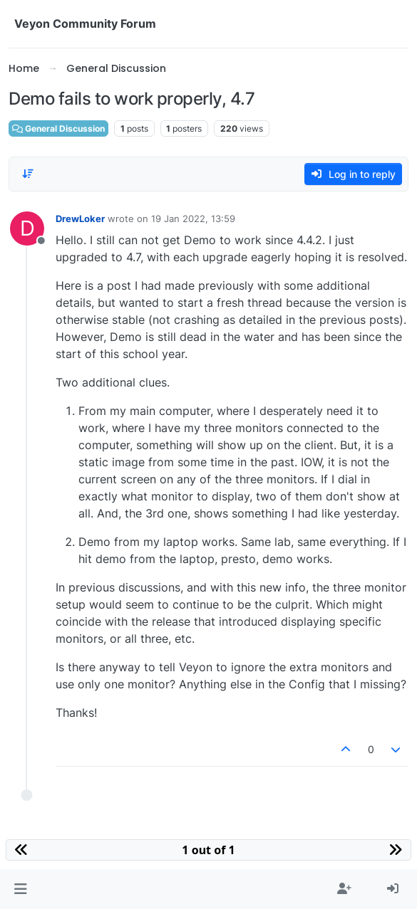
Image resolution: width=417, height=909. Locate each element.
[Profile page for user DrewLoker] (27, 228)
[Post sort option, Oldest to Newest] (28, 173)
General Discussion (58, 128)
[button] (20, 889)
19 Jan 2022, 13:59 (193, 218)
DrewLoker (80, 218)
